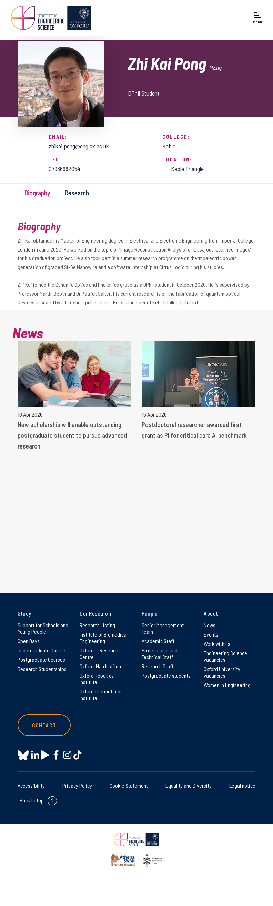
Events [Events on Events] (211, 634)
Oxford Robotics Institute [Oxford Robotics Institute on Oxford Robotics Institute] (97, 678)
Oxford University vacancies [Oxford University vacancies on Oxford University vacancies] (222, 672)
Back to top (32, 800)
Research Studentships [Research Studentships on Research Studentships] (42, 669)
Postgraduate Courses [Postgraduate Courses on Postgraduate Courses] (41, 659)
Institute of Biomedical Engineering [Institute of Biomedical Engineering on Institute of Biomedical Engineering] (104, 637)
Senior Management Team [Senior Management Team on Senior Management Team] (163, 628)
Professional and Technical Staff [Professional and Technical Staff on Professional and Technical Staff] (160, 653)
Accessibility (31, 785)
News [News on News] (209, 625)
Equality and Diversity (188, 785)
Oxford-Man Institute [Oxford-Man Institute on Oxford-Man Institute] (101, 666)
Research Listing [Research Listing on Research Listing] (97, 625)
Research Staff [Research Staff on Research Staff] (157, 666)
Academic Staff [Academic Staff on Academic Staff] (158, 641)
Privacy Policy (77, 785)
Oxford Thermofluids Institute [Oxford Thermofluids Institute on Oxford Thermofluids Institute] (101, 694)
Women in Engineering (227, 684)
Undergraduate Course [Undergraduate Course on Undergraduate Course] (41, 650)
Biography (37, 193)
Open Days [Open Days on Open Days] (29, 641)
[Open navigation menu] (257, 18)
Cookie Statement (129, 785)
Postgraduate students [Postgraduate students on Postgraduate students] (166, 675)
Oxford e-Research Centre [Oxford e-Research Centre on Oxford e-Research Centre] (100, 653)
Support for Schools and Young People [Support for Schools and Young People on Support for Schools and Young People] (43, 628)
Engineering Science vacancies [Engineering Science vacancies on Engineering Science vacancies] (225, 656)
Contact (44, 725)
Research (77, 193)
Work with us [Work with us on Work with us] (217, 643)
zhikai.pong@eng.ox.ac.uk (79, 146)
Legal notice (242, 785)
